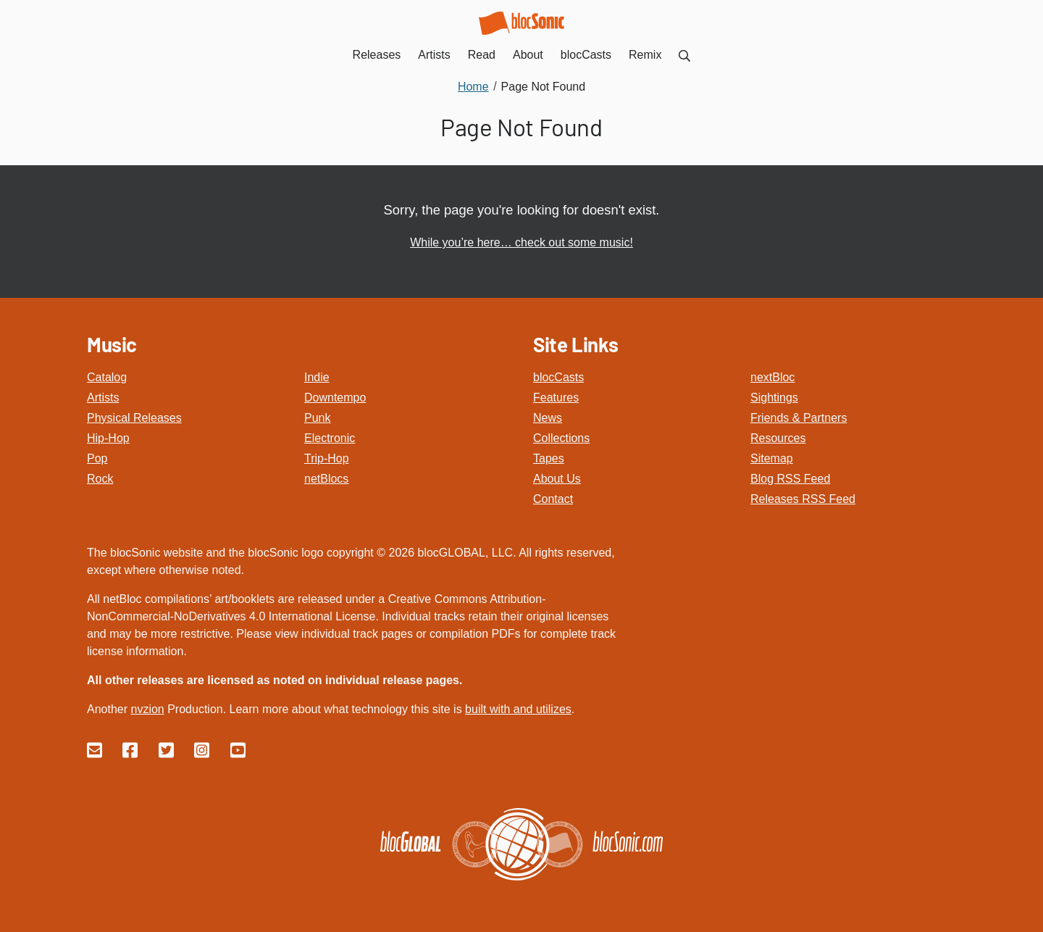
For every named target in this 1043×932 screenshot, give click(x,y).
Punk (317, 418)
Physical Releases (134, 418)
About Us (557, 479)
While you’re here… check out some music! (521, 242)
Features (556, 397)
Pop (97, 458)
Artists (103, 397)
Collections (561, 438)
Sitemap (771, 458)
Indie (317, 377)
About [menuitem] (528, 55)
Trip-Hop (326, 458)
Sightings (774, 397)
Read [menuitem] (481, 55)
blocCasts (558, 377)
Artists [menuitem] (434, 55)
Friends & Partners (798, 418)
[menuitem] (684, 55)
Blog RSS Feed (790, 479)
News (547, 418)
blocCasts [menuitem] (586, 55)
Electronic (329, 438)
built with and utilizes (518, 709)
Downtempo (335, 397)
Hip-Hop (108, 438)
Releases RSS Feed (802, 499)
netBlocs (326, 479)
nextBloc (772, 377)
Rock (100, 479)
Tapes (548, 458)
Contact (553, 499)
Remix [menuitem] (645, 55)
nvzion (147, 709)
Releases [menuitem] (377, 55)
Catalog (107, 377)
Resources (777, 438)
